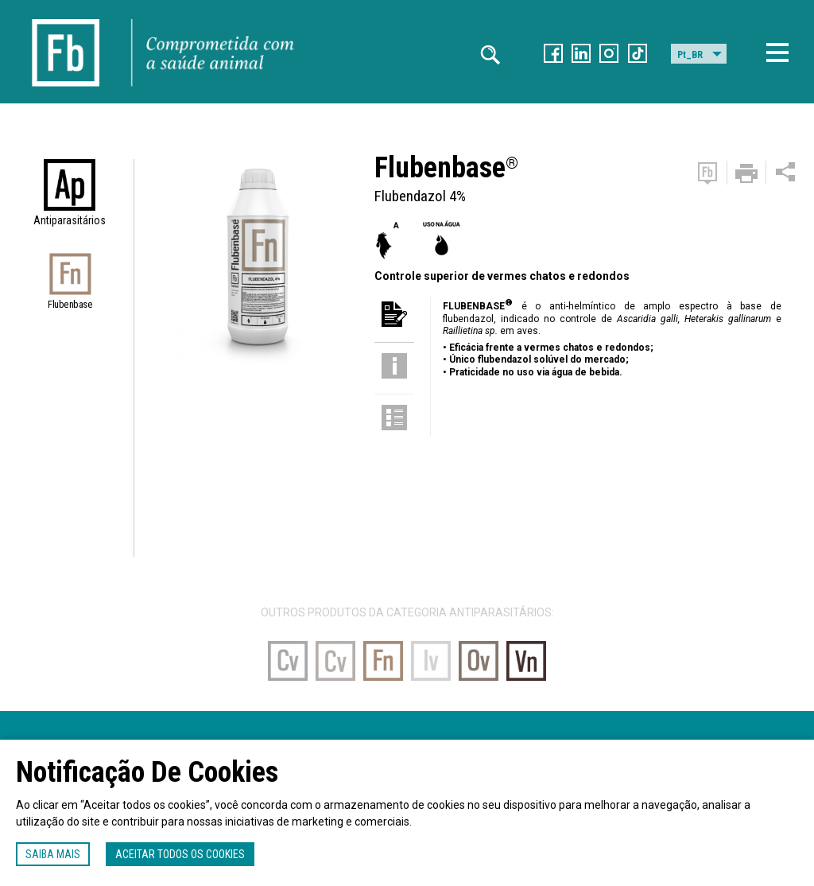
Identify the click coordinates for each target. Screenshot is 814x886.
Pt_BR (690, 54)
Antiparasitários (69, 220)
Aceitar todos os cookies (180, 854)
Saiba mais (52, 854)
